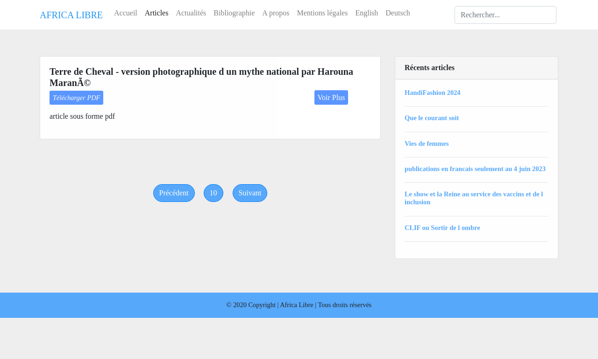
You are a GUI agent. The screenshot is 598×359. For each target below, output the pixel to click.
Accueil (125, 13)
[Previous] (174, 193)
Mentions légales (322, 13)
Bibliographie (234, 13)
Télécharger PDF (76, 97)
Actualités (191, 13)
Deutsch (397, 13)
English (366, 13)
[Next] (250, 193)
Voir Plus (331, 97)
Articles (157, 13)
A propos (275, 13)
